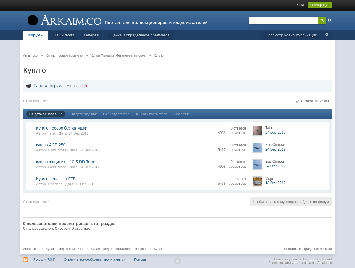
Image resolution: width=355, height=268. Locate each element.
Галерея (91, 35)
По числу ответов (116, 114)
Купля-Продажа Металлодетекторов (118, 249)
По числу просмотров (151, 114)
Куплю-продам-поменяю (64, 249)
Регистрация (319, 5)
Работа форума (49, 85)
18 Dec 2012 (275, 183)
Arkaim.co (30, 249)
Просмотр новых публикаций (291, 35)
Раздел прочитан (312, 101)
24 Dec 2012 (275, 132)
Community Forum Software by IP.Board (303, 259)
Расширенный (329, 20)
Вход (300, 5)
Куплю (159, 249)
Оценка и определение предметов (139, 35)
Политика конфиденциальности (308, 249)
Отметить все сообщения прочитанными (94, 259)
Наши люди (64, 35)
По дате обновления (45, 114)
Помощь (140, 259)
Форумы (36, 35)
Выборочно (181, 114)
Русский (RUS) (44, 259)
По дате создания (84, 114)
